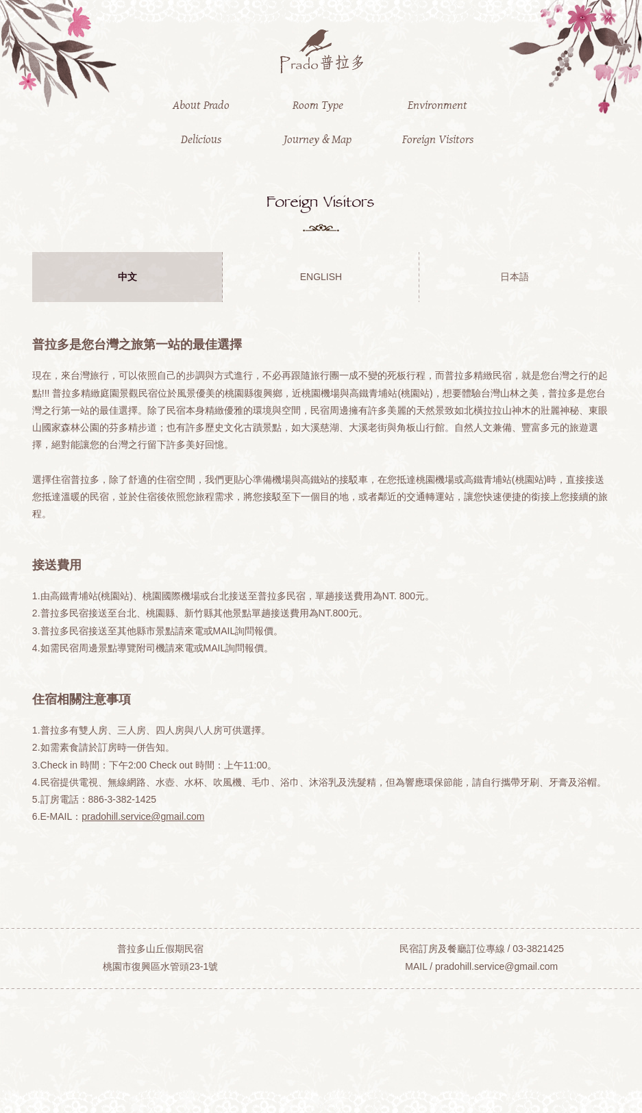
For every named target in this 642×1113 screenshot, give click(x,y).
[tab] (127, 277)
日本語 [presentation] (514, 276)
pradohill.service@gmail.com (143, 816)
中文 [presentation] (127, 276)
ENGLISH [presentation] (321, 276)
